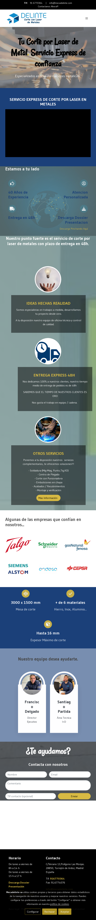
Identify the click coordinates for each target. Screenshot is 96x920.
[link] (26, 18)
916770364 (57, 878)
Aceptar (64, 911)
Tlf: (26, 2)
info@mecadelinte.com (60, 2)
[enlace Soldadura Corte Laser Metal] (48, 429)
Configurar (33, 911)
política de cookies (59, 904)
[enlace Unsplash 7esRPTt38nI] (48, 279)
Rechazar (49, 911)
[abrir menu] (86, 18)
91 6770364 (36, 2)
